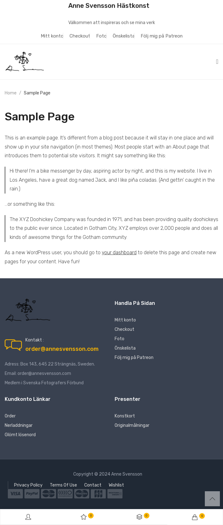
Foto (101, 36)
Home (11, 93)
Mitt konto (52, 36)
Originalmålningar (132, 425)
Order (10, 416)
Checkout (80, 36)
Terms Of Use (63, 485)
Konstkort (125, 416)
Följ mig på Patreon (162, 36)
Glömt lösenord (20, 434)
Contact (92, 485)
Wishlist (116, 485)
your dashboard (119, 252)
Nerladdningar (19, 425)
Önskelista (124, 36)
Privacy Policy (28, 485)
